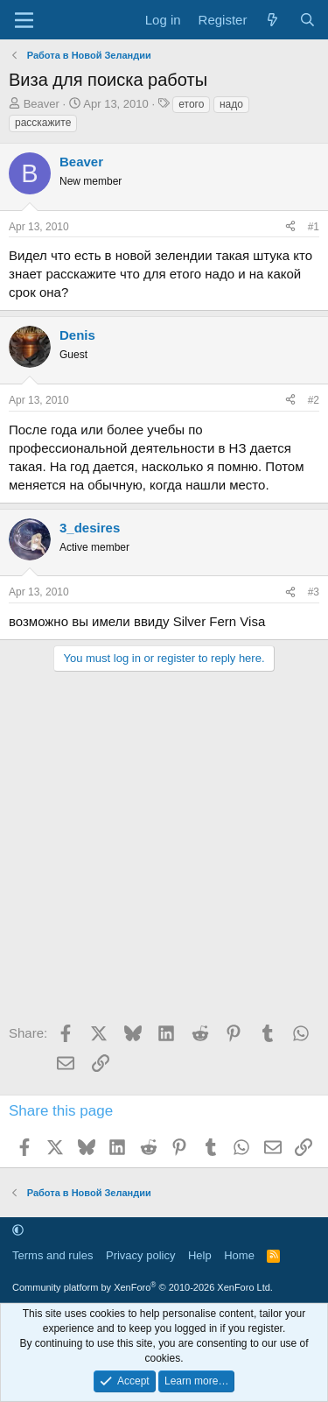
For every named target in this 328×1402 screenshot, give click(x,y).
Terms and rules (52, 1255)
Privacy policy (140, 1255)
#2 (313, 400)
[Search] (307, 20)
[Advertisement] (164, 853)
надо (231, 104)
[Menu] (24, 20)
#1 (313, 227)
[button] (18, 1230)
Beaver (41, 103)
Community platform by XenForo (142, 1287)
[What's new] (272, 20)
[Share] (290, 227)
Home (239, 1255)
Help (200, 1255)
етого (191, 104)
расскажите (43, 122)
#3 (313, 592)
